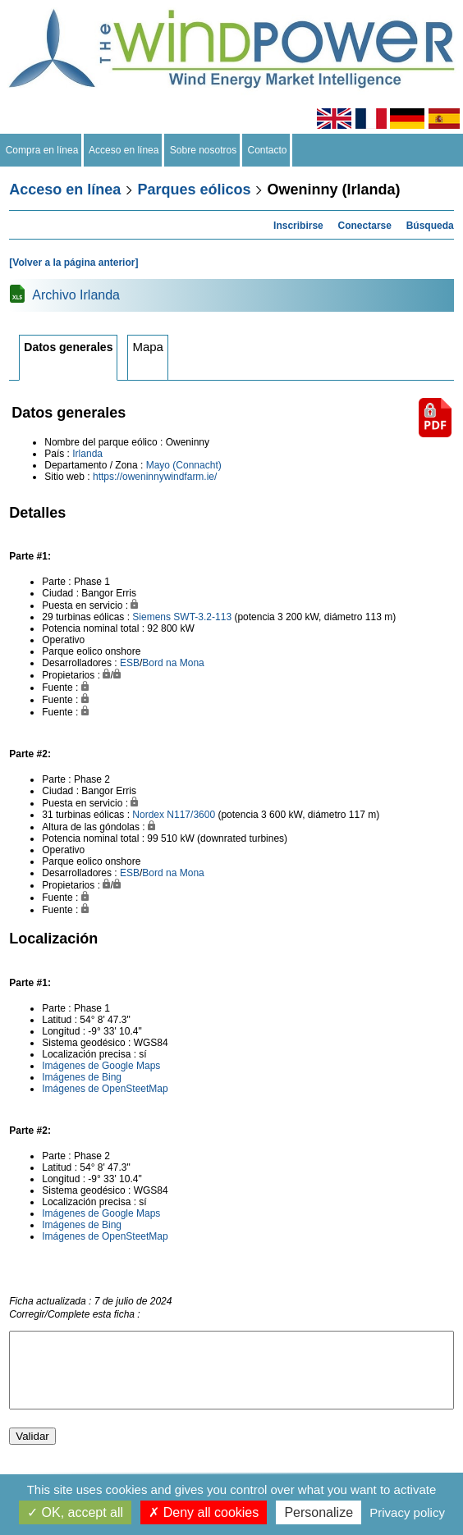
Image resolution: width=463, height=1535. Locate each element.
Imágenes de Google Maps (101, 1065)
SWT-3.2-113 (202, 617)
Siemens (151, 617)
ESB (130, 663)
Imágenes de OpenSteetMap (104, 1088)
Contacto (267, 150)
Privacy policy (407, 1512)
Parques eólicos (193, 189)
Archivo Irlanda (76, 295)
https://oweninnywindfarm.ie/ (155, 476)
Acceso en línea (124, 150)
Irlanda (87, 453)
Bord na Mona (173, 663)
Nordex (148, 814)
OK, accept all (75, 1512)
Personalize (318, 1512)
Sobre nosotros (203, 150)
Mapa (147, 347)
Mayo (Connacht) (184, 465)
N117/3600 (191, 814)
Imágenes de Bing (81, 1077)
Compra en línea (42, 150)
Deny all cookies (204, 1512)
